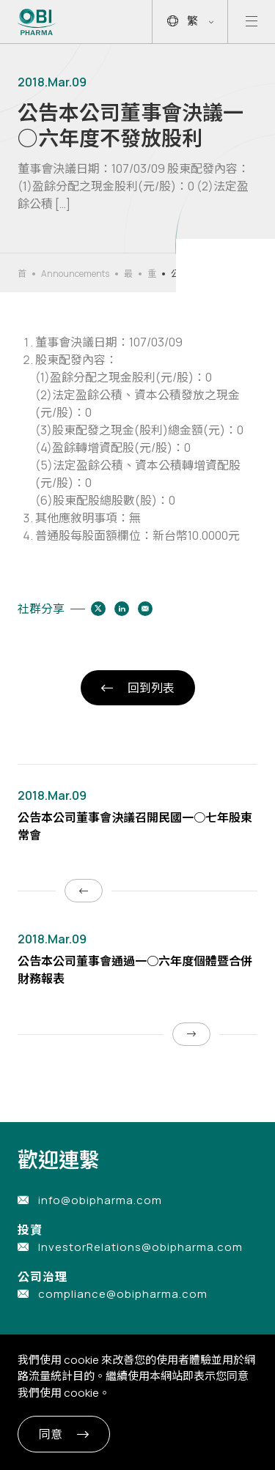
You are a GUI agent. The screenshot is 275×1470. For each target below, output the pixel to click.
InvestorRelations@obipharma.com (140, 1247)
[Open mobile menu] (251, 21)
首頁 (22, 274)
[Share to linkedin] (121, 608)
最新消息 (128, 274)
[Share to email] (145, 608)
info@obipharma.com (100, 1200)
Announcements (75, 273)
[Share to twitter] (98, 608)
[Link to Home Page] (37, 22)
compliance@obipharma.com (123, 1294)
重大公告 (151, 274)
